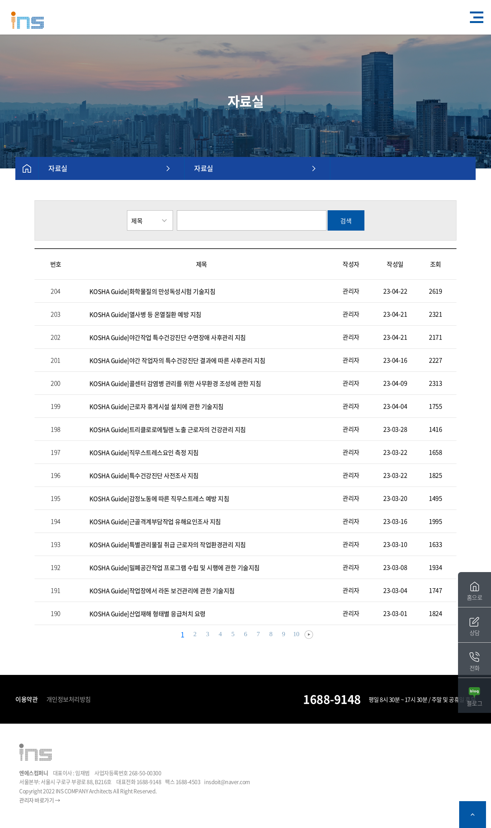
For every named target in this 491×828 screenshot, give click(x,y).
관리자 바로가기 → (39, 800)
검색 (346, 220)
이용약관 (26, 699)
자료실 (58, 168)
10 (296, 634)
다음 (309, 634)
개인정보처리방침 (68, 699)
